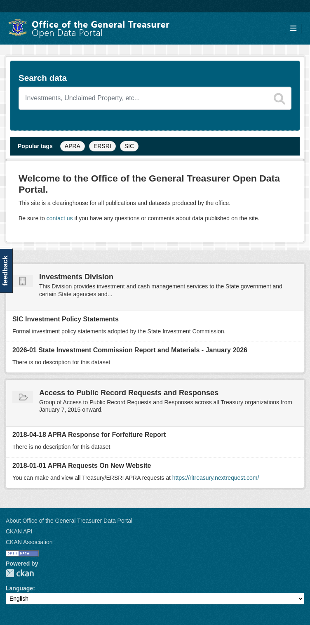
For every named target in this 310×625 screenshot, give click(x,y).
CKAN (20, 573)
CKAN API (19, 531)
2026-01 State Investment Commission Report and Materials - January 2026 (129, 350)
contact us (60, 218)
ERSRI (102, 146)
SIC (129, 146)
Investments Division (76, 277)
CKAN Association (29, 542)
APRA (72, 146)
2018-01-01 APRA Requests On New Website (81, 465)
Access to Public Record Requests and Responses (128, 393)
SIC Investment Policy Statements (65, 319)
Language (19, 588)
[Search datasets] (155, 98)
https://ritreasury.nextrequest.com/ (215, 477)
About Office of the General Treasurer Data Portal (69, 520)
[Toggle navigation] (293, 29)
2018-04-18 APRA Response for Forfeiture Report (89, 434)
